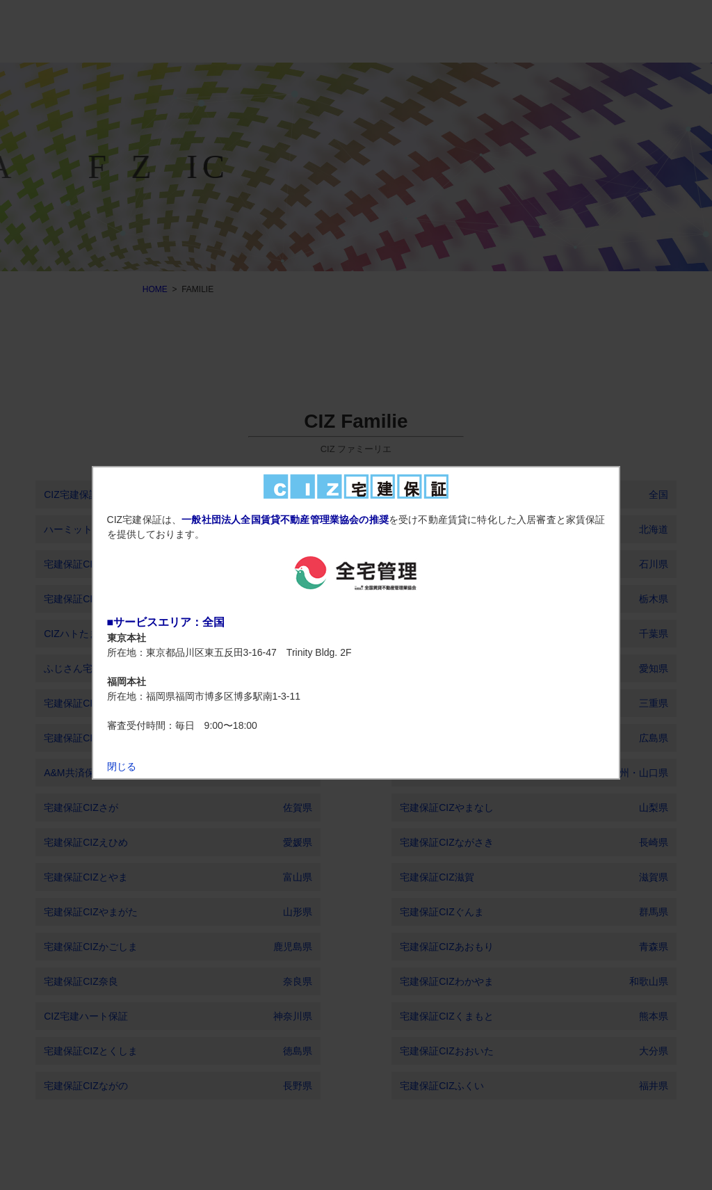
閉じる (121, 766)
